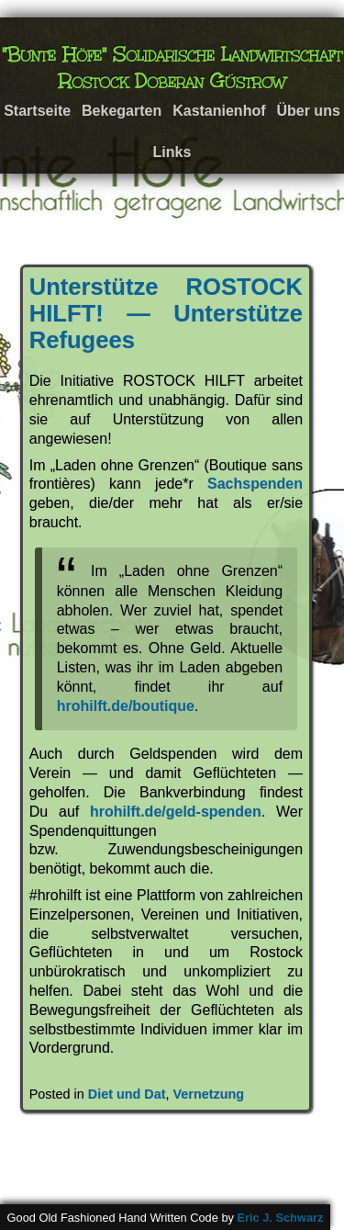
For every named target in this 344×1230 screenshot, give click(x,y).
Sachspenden (255, 483)
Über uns (307, 110)
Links (172, 152)
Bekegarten (121, 110)
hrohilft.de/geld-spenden (175, 811)
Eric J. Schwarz (280, 1217)
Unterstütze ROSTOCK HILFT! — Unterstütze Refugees (166, 313)
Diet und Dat (127, 1094)
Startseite (37, 110)
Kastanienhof (218, 110)
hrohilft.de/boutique (125, 706)
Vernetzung (208, 1094)
